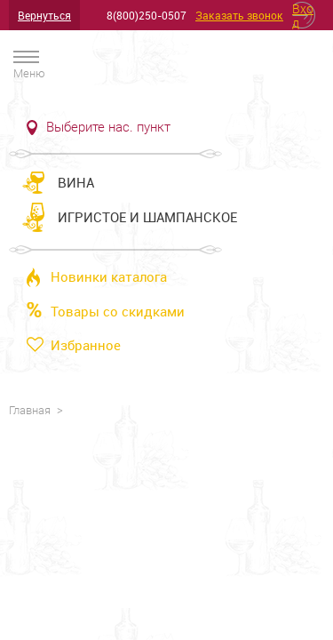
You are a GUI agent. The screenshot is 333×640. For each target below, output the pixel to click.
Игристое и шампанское (147, 217)
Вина (76, 182)
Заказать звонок (239, 15)
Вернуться (44, 15)
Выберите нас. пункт (108, 127)
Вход (302, 15)
